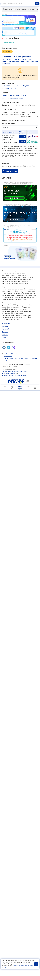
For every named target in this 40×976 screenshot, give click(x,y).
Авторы (4, 338)
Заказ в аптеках (8, 43)
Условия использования (10, 371)
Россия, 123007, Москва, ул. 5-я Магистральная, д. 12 (20, 359)
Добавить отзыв (10, 171)
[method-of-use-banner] (19, 20)
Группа (26, 86)
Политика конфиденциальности (14, 372)
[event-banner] (20, 235)
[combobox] (18, 3)
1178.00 (22, 137)
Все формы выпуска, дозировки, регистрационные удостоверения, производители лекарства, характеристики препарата (20, 60)
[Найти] (37, 3)
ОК (36, 964)
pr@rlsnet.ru (8, 356)
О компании (6, 323)
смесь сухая (7, 51)
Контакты (5, 326)
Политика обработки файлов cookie (14, 376)
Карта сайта (6, 329)
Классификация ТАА (23, 9)
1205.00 (22, 141)
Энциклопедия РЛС (9, 9)
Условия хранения (11, 86)
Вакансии (5, 335)
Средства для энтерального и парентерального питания (14, 96)
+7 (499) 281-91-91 (10, 353)
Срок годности (10, 88)
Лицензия (5, 332)
